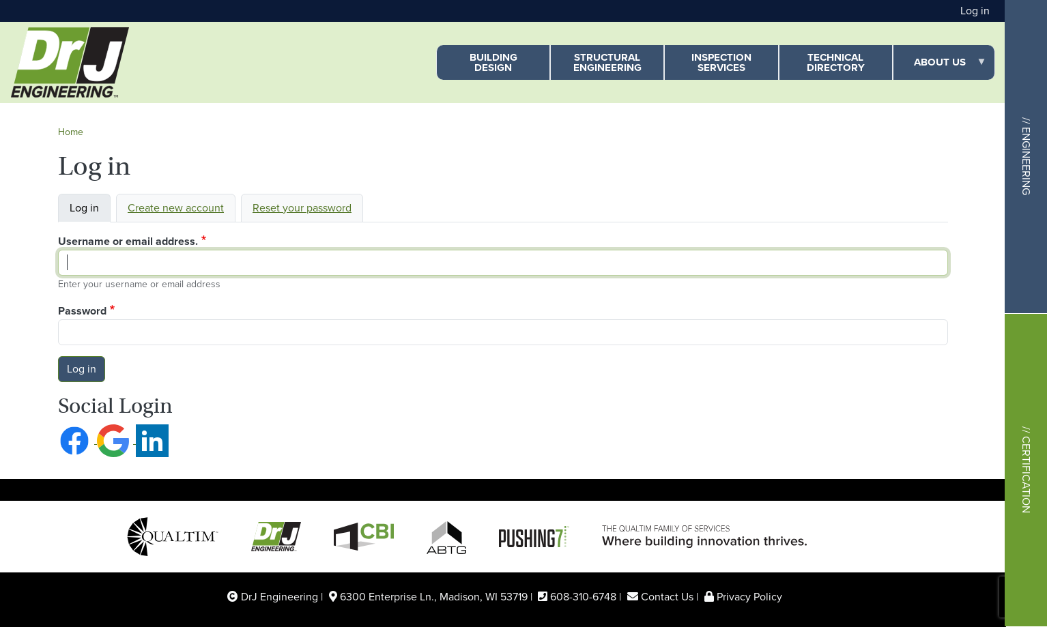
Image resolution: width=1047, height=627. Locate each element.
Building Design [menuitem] (493, 62)
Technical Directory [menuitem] (836, 62)
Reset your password (302, 208)
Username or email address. (128, 241)
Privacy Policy (749, 596)
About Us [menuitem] (940, 67)
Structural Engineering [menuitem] (607, 62)
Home (70, 132)
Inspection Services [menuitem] (721, 62)
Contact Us (667, 596)
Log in (975, 10)
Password (82, 311)
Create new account (176, 208)
